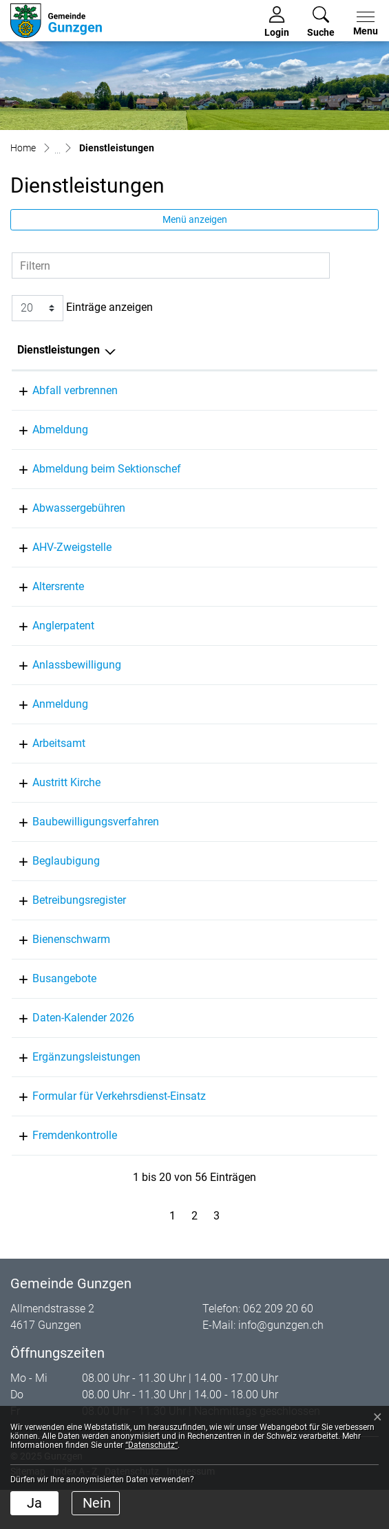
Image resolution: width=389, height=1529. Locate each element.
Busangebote (49, 1011)
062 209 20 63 (327, 681)
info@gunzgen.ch (281, 1391)
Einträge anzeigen (82, 308)
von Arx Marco (216, 507)
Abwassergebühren (63, 507)
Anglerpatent (48, 642)
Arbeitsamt (43, 759)
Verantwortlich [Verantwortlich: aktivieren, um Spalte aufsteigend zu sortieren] (217, 349)
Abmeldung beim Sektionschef (91, 468)
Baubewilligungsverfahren (80, 838)
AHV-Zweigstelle (56, 547)
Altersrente (43, 602)
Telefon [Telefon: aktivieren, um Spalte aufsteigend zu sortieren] (311, 349)
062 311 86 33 (327, 916)
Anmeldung (45, 720)
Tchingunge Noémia (230, 681)
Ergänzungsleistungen (71, 1089)
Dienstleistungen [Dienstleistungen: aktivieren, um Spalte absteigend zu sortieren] (58, 349)
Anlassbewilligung (61, 681)
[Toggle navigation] (363, 24)
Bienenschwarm (56, 972)
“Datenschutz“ (151, 1445)
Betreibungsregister (64, 916)
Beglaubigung (51, 877)
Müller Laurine (216, 429)
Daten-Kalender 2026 (68, 1050)
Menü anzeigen (194, 219)
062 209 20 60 (327, 507)
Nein (97, 1503)
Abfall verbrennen (60, 390)
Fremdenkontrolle (59, 1201)
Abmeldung (45, 429)
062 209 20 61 (327, 429)
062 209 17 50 (327, 547)
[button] (321, 22)
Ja (34, 1503)
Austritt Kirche (51, 798)
